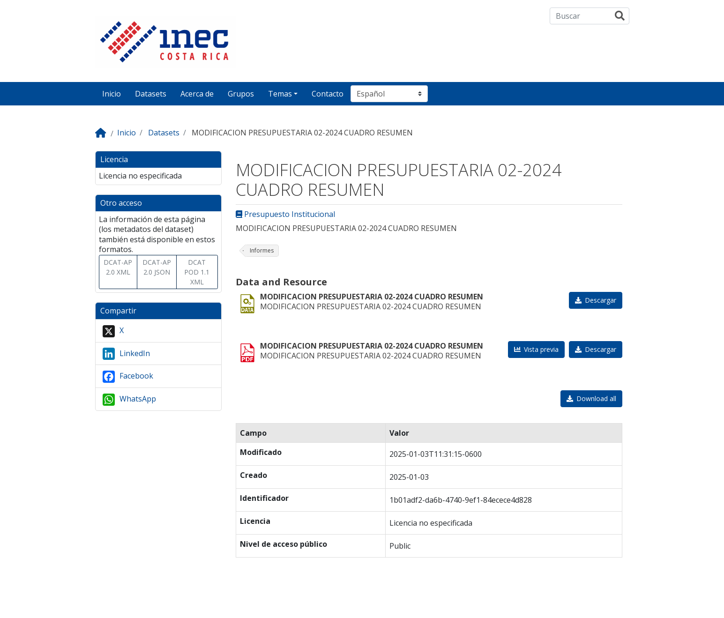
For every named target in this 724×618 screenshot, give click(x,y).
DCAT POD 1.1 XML (196, 272)
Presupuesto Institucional (285, 214)
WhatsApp (129, 400)
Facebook (128, 377)
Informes (262, 250)
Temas (280, 94)
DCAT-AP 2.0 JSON (156, 267)
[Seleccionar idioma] (389, 93)
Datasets (150, 94)
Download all (596, 398)
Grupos (241, 94)
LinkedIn (126, 354)
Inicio (111, 94)
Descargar (600, 300)
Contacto (327, 94)
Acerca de (197, 94)
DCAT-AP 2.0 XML (118, 267)
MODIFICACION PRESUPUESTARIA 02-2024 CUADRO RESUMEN (371, 296)
